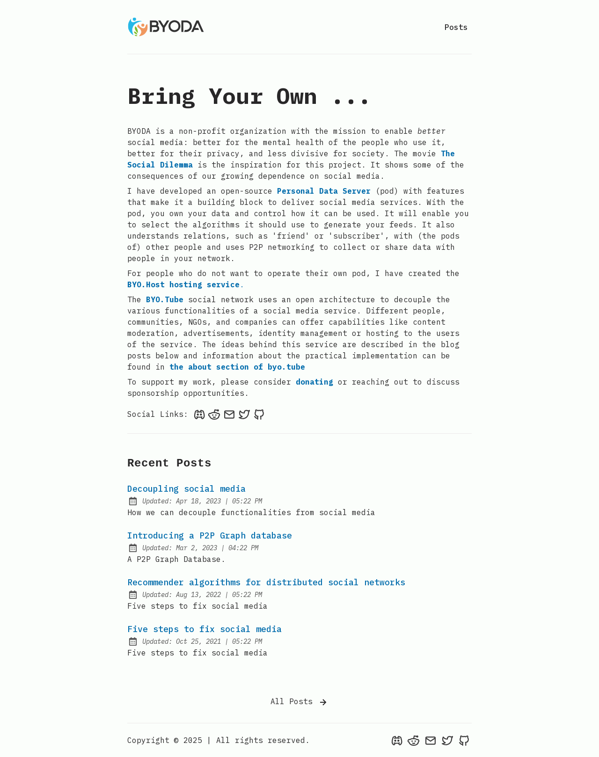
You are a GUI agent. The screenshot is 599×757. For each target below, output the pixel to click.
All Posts (299, 702)
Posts (456, 27)
